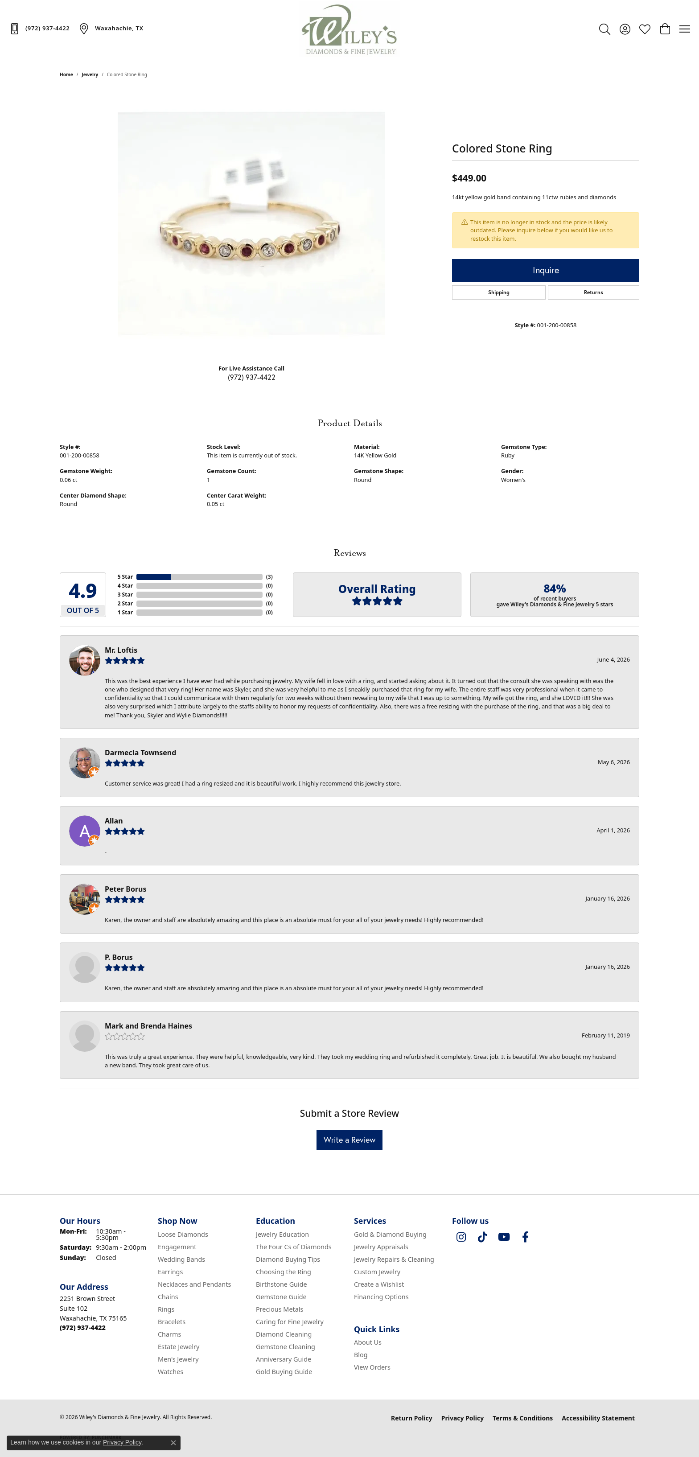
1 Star (125, 612)
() (269, 576)
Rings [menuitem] (166, 1309)
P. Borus (119, 957)
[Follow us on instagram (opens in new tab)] (461, 1237)
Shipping (499, 292)
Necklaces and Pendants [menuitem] (194, 1284)
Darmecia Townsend (140, 752)
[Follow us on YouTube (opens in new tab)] (504, 1237)
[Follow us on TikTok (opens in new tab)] (482, 1237)
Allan (114, 821)
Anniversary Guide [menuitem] (283, 1359)
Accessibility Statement (598, 1418)
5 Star (125, 576)
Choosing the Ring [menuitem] (283, 1272)
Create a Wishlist (379, 1284)
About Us (368, 1342)
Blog (361, 1354)
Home (66, 74)
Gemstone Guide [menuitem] (281, 1296)
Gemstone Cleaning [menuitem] (285, 1346)
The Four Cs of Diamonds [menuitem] (294, 1247)
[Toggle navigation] (685, 29)
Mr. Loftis (121, 650)
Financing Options (381, 1296)
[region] (251, 223)
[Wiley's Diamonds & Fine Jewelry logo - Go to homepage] (350, 29)
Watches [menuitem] (170, 1371)
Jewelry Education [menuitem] (282, 1234)
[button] (604, 29)
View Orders (372, 1367)
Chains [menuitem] (168, 1296)
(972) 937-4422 (251, 377)
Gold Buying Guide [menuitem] (284, 1371)
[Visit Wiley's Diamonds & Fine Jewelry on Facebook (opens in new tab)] (525, 1237)
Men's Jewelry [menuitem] (178, 1359)
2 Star (125, 603)
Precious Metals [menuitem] (279, 1309)
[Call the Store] (83, 1327)
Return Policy (411, 1418)
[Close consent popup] (173, 1442)
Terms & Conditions (523, 1418)
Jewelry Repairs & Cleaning (394, 1259)
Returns (593, 292)
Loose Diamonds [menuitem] (183, 1234)
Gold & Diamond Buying (390, 1234)
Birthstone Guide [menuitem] (281, 1284)
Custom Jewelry (377, 1272)
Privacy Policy (462, 1418)
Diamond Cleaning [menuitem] (284, 1334)
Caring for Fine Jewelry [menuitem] (290, 1321)
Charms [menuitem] (169, 1334)
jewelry (90, 74)
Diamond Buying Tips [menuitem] (288, 1259)
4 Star (125, 585)
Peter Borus (126, 889)
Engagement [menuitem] (177, 1247)
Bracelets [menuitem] (171, 1321)
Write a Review (349, 1139)
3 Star (125, 594)
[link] (39, 28)
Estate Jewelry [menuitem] (178, 1346)
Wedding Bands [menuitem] (181, 1259)
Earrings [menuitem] (170, 1272)
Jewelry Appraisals (381, 1247)
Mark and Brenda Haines (148, 1026)
